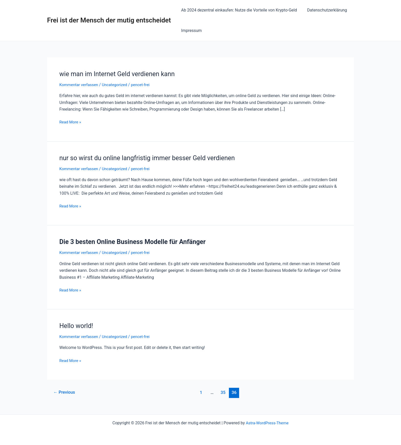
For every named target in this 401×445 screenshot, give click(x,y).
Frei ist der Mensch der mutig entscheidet (109, 20)
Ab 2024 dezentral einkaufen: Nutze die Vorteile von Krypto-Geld (238, 10)
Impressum (190, 30)
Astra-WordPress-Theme (267, 422)
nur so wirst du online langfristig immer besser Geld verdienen (150, 158)
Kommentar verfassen (79, 84)
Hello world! (76, 326)
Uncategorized (116, 84)
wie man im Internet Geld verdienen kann (119, 74)
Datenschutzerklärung (324, 10)
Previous (65, 392)
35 (223, 392)
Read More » (70, 121)
